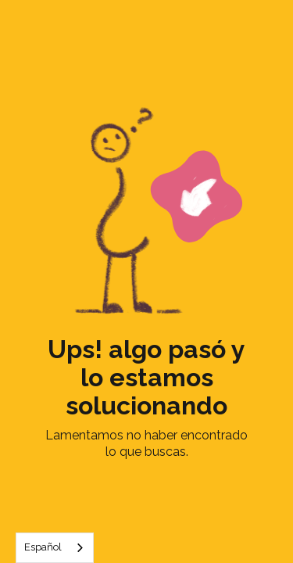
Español (43, 547)
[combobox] (55, 548)
